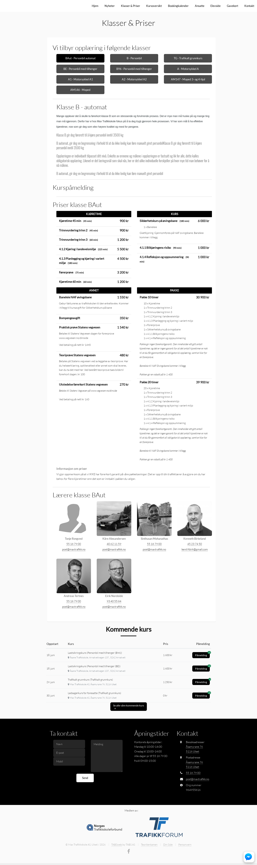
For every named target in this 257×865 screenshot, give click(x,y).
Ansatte (199, 6)
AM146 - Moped (80, 89)
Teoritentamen (149, 859)
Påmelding (202, 669)
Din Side (168, 859)
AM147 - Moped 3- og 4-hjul (188, 79)
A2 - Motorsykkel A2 (134, 79)
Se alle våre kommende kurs (128, 721)
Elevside (215, 6)
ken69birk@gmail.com (195, 564)
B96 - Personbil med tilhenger (134, 69)
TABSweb (116, 859)
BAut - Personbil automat (80, 58)
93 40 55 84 (114, 616)
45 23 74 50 (194, 558)
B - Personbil (134, 58)
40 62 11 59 (114, 558)
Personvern (184, 859)
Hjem (95, 6)
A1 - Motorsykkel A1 (80, 79)
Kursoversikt (154, 6)
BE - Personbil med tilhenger (80, 69)
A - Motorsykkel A (188, 69)
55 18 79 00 (73, 558)
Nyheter (110, 6)
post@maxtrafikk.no (73, 564)
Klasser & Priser (130, 6)
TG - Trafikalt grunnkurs (188, 58)
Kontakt (249, 6)
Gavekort (232, 6)
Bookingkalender (178, 6)
